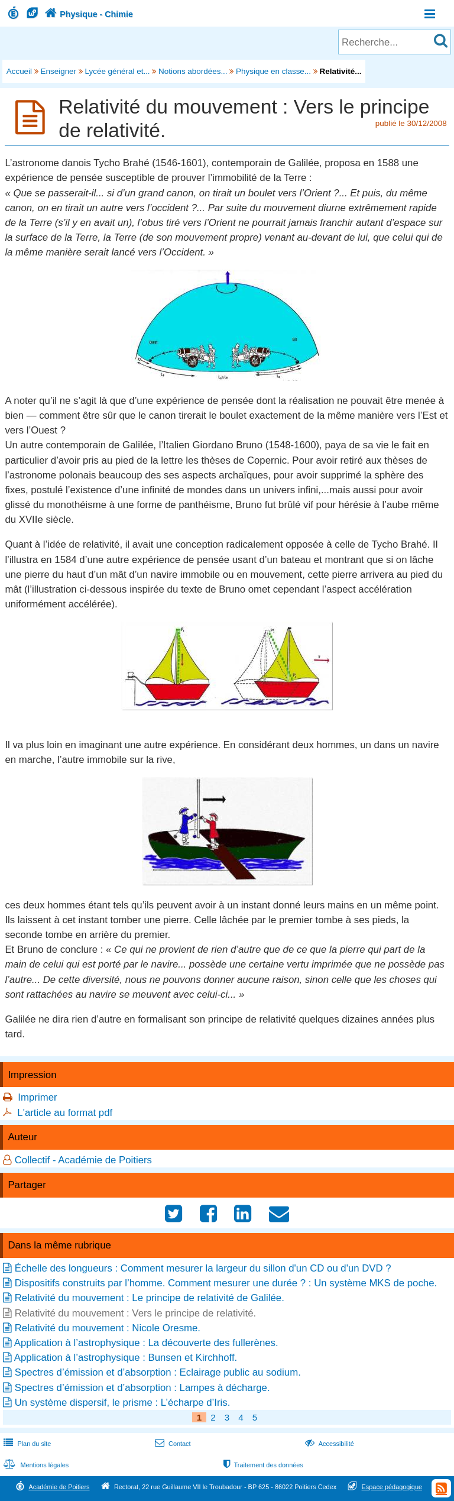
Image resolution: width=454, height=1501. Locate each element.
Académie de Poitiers (58, 1486)
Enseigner (59, 71)
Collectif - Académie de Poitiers (83, 1160)
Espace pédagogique (392, 1486)
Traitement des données (262, 1464)
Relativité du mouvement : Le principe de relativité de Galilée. (149, 1297)
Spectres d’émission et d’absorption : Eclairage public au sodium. (158, 1372)
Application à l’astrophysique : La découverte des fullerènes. (146, 1342)
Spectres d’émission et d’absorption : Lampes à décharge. (142, 1387)
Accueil (19, 71)
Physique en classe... (273, 71)
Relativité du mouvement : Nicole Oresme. (107, 1328)
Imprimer (37, 1097)
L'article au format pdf (64, 1112)
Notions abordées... (193, 71)
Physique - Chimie (87, 14)
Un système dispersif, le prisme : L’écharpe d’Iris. (123, 1402)
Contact (172, 1443)
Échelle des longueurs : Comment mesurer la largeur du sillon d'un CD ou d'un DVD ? (203, 1268)
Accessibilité (328, 1443)
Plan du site (26, 1443)
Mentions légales (35, 1464)
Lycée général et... (117, 71)
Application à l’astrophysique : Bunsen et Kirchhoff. (126, 1357)
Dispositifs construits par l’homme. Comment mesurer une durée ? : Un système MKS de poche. (226, 1283)
